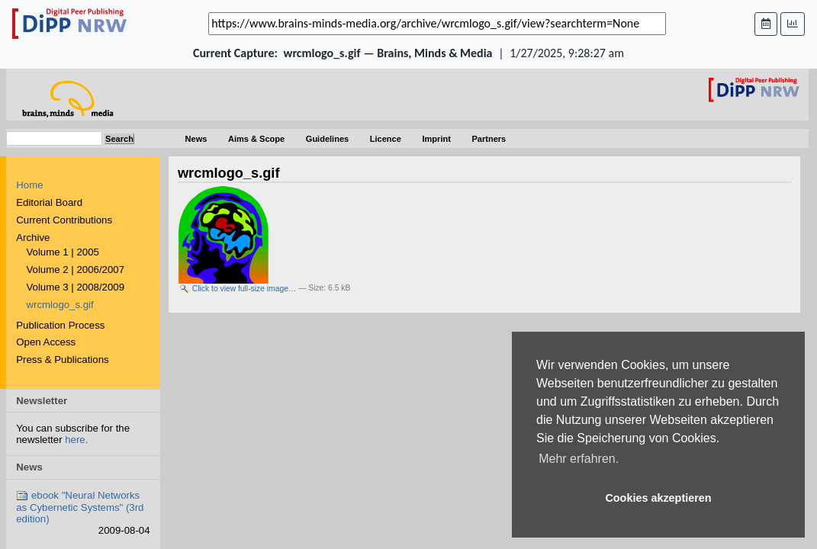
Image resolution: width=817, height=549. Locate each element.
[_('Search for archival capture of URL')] (437, 23)
